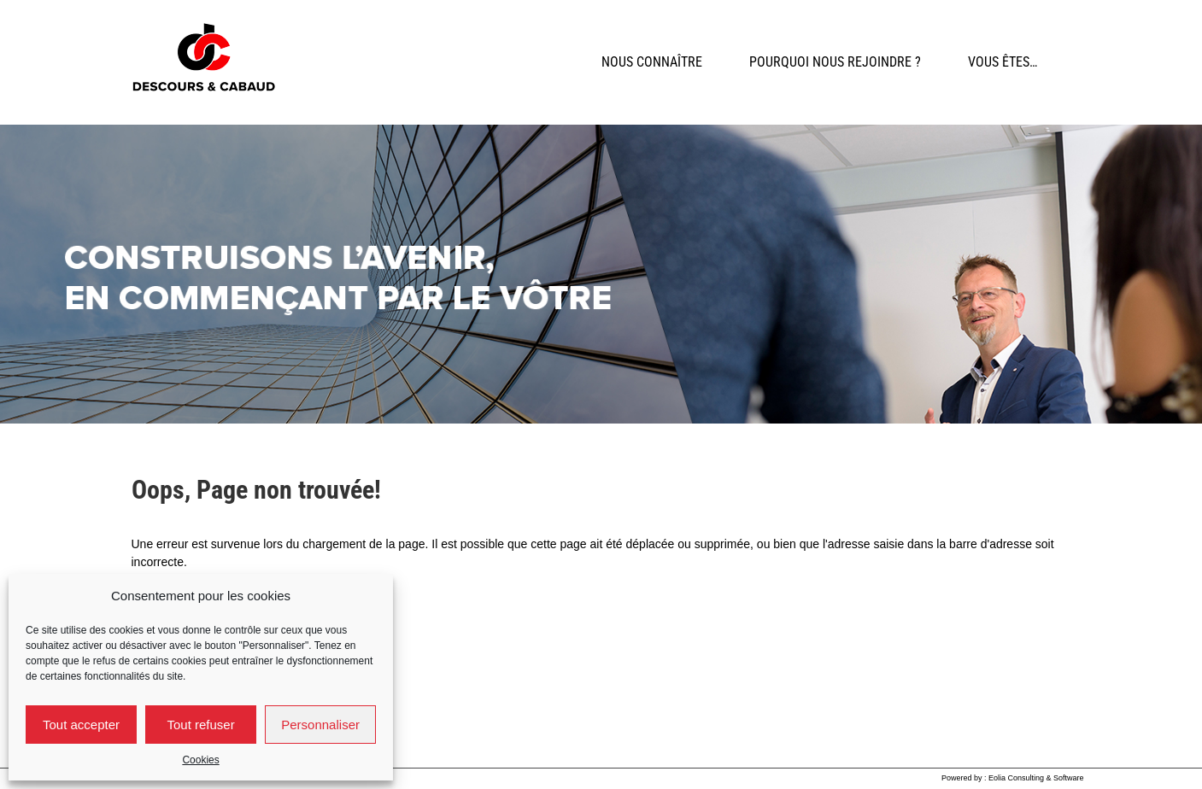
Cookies (200, 760)
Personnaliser (320, 724)
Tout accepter (81, 724)
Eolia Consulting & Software (1036, 778)
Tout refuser (200, 724)
